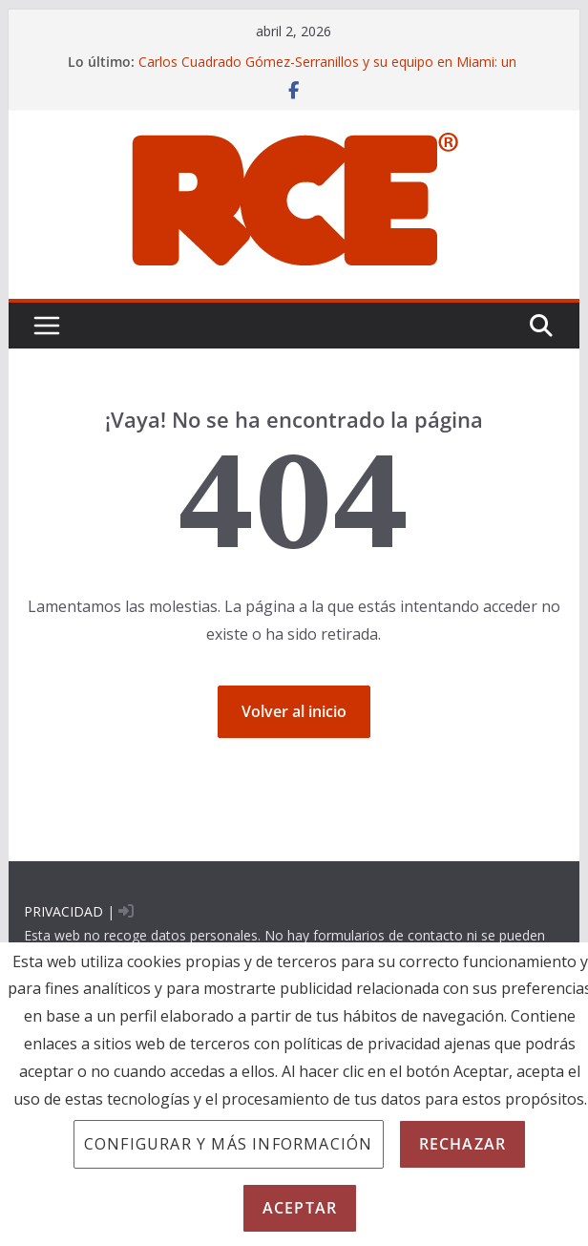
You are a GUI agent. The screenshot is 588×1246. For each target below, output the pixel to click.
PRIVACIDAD (63, 911)
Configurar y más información (228, 1143)
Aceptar (299, 1207)
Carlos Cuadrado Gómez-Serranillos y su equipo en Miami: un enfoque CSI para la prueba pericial (327, 71)
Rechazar (463, 1143)
